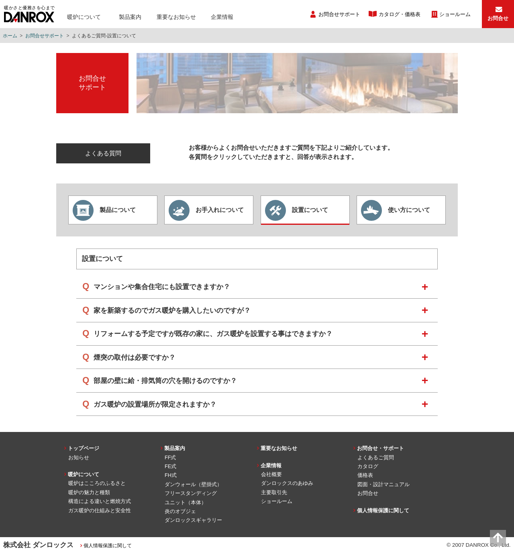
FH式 (171, 475)
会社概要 (271, 474)
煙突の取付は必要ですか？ (134, 357)
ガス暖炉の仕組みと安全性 (99, 510)
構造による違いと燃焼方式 (99, 501)
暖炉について (84, 17)
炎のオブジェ (180, 511)
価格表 (365, 475)
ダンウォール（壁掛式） (193, 484)
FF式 (170, 457)
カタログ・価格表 (399, 14)
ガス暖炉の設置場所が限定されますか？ (155, 404)
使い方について (395, 210)
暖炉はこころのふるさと (97, 483)
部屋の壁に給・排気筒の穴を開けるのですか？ (165, 381)
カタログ (367, 466)
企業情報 (222, 17)
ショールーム (455, 14)
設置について (296, 210)
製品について (104, 210)
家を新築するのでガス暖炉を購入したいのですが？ (172, 310)
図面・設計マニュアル (383, 484)
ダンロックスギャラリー (193, 520)
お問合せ (367, 493)
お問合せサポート (339, 14)
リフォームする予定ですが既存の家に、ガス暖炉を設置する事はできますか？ (213, 334)
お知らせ (78, 457)
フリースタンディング (191, 493)
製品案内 (130, 17)
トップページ (83, 448)
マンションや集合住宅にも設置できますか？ (162, 287)
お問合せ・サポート (380, 448)
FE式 (170, 466)
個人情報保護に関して (383, 510)
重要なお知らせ (176, 17)
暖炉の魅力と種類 (89, 492)
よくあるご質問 (375, 457)
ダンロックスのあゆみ (287, 483)
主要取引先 (274, 492)
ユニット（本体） (185, 502)
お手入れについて (206, 210)
